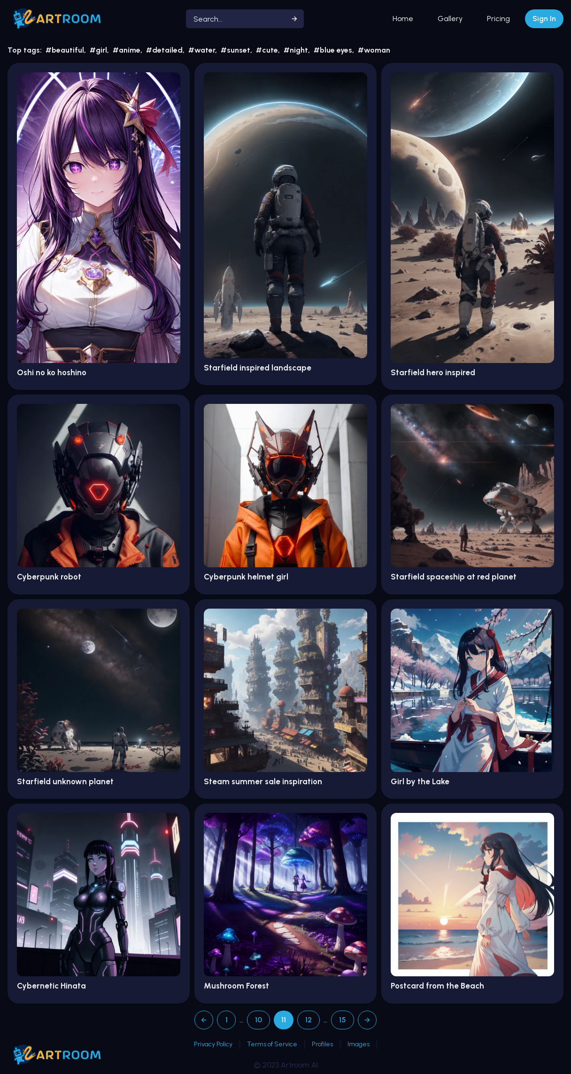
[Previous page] (203, 1020)
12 (308, 1019)
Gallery (450, 18)
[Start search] (294, 18)
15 (342, 1019)
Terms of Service (272, 1044)
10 (258, 1019)
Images (358, 1044)
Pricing (498, 18)
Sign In (544, 18)
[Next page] (367, 1020)
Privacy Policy (213, 1044)
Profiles (322, 1044)
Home (403, 18)
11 (283, 1019)
